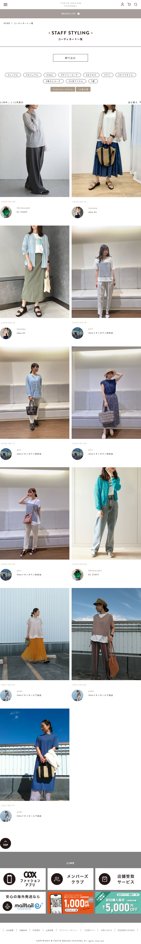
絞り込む (70, 58)
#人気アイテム (76, 81)
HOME (7, 23)
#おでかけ (91, 74)
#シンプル (13, 74)
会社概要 (10, 930)
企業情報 (49, 930)
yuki (19, 690)
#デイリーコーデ (69, 74)
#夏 (93, 81)
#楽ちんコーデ (53, 81)
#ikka (50, 74)
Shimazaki (23, 207)
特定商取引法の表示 (126, 930)
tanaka (92, 208)
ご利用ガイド (89, 930)
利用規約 (36, 930)
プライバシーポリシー (68, 930)
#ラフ (107, 74)
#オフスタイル (125, 74)
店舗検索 (23, 930)
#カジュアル (32, 74)
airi (90, 328)
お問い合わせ (106, 930)
